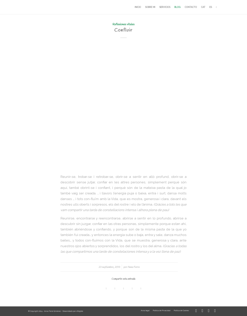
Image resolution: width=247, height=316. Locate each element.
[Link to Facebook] (202, 311)
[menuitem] (138, 7)
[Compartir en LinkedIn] (132, 287)
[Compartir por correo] (141, 287)
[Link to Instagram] (196, 311)
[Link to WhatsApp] (208, 311)
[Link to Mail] (215, 311)
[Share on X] (115, 287)
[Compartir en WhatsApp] (123, 287)
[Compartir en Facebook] (106, 287)
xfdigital (79, 311)
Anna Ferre (134, 267)
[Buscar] (216, 7)
